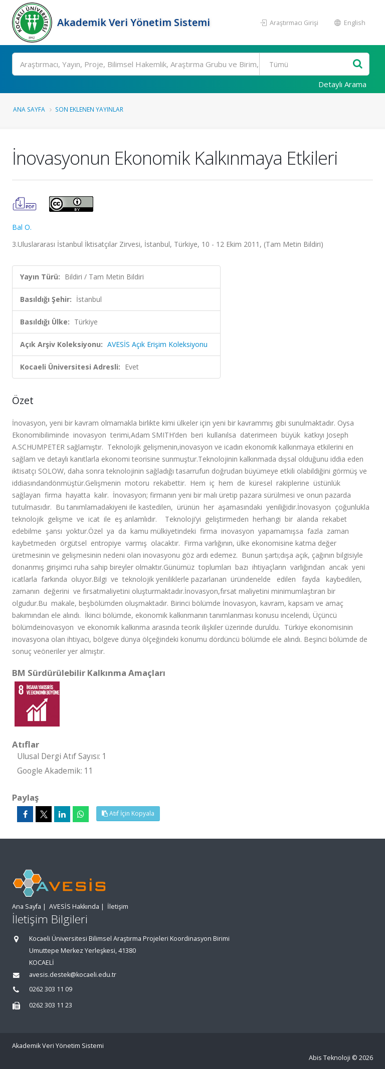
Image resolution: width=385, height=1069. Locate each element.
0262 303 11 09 (50, 989)
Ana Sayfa (29, 109)
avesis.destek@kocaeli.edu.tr (72, 974)
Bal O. (22, 227)
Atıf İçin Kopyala (128, 813)
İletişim (117, 906)
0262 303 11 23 (50, 1005)
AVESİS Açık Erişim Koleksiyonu (157, 344)
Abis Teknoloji (329, 1057)
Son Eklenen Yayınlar (89, 109)
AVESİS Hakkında (74, 906)
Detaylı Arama (342, 84)
